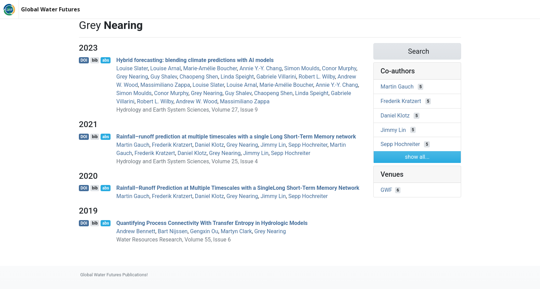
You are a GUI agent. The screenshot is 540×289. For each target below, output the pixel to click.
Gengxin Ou (204, 231)
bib (95, 60)
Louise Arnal (165, 68)
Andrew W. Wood (197, 101)
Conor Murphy (339, 68)
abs (105, 60)
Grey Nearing (132, 76)
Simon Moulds (301, 68)
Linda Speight (237, 76)
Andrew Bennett (135, 231)
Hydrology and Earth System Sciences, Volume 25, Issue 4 (187, 161)
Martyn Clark (236, 231)
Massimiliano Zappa (165, 85)
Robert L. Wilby (317, 76)
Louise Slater (132, 68)
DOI (84, 60)
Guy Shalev (163, 76)
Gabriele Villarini (276, 76)
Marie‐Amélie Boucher (210, 68)
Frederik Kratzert (172, 145)
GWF (386, 190)
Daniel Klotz (209, 145)
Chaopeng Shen (198, 76)
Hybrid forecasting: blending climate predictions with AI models (195, 60)
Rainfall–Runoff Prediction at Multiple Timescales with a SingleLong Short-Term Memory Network (238, 188)
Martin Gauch (132, 145)
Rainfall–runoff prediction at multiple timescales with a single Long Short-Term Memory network (236, 136)
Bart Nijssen (173, 231)
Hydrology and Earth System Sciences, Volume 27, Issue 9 (187, 109)
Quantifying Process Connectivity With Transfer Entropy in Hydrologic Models (212, 223)
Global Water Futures (50, 9)
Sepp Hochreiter (307, 145)
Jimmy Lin (273, 145)
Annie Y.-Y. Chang (260, 68)
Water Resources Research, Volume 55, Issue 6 (173, 239)
